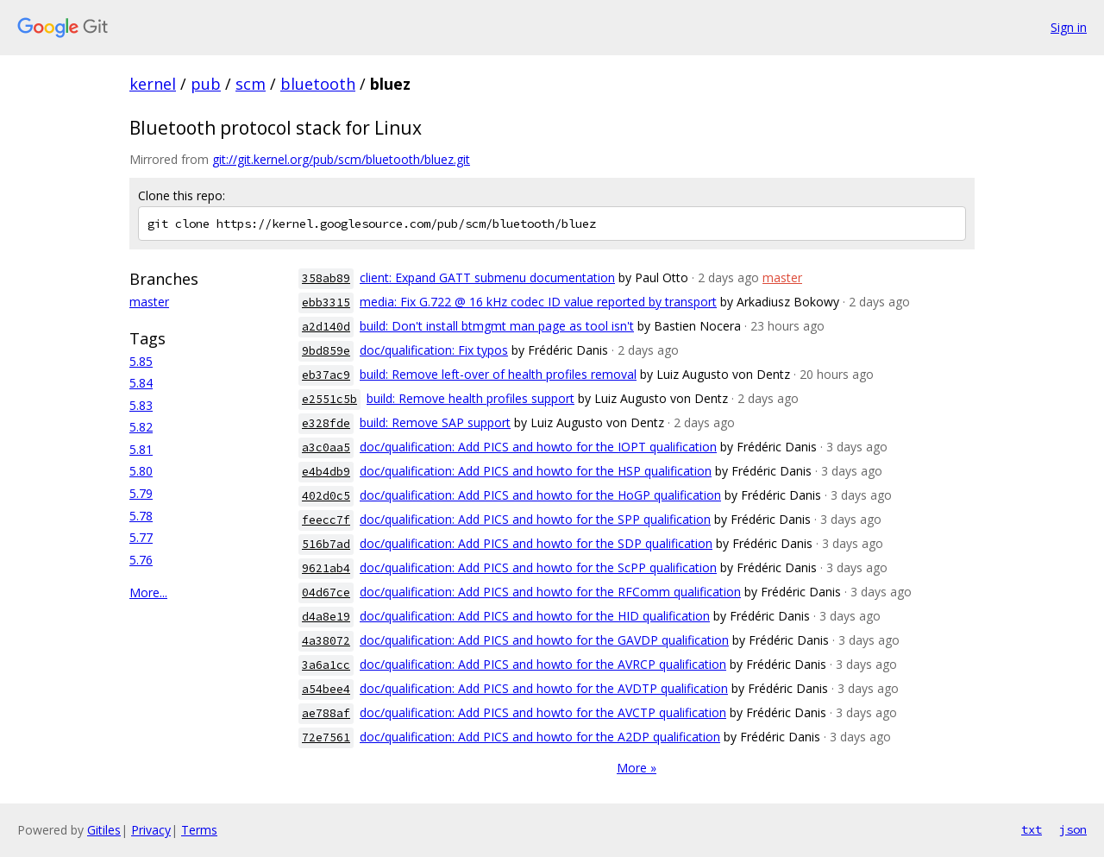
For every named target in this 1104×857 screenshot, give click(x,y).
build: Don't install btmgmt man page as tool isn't (497, 326)
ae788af (326, 713)
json (1073, 829)
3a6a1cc (326, 665)
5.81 (141, 449)
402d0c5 (326, 495)
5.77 (141, 537)
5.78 (141, 515)
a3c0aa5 (326, 447)
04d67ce (326, 592)
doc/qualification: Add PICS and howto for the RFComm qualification (550, 591)
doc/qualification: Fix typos (434, 350)
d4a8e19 (326, 616)
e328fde (326, 423)
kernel (152, 83)
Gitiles (104, 830)
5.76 (141, 559)
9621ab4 (326, 568)
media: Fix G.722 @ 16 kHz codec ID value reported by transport (538, 301)
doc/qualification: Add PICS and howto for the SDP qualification (536, 543)
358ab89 (326, 278)
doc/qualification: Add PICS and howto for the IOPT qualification (538, 446)
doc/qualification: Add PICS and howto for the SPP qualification (535, 519)
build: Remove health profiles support (470, 398)
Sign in (1069, 27)
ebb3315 (326, 302)
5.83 (141, 405)
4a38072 (326, 640)
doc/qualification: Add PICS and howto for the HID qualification (535, 616)
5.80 (141, 471)
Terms (199, 830)
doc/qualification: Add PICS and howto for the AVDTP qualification (544, 688)
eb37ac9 (326, 375)
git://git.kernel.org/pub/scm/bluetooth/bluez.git (341, 159)
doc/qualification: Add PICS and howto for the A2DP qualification (540, 736)
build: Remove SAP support (435, 422)
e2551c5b (329, 399)
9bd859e (326, 350)
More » (636, 767)
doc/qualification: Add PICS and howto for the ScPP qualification (538, 567)
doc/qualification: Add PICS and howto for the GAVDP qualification (544, 640)
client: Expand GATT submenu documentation (487, 277)
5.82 (141, 427)
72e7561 (326, 737)
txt (1031, 829)
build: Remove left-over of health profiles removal (498, 374)
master (149, 301)
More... (148, 592)
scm (250, 83)
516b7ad (326, 544)
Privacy (151, 830)
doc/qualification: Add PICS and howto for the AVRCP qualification (543, 664)
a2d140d (326, 326)
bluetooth (317, 83)
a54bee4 (326, 689)
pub (206, 83)
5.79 (141, 493)
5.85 (141, 361)
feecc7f (326, 520)
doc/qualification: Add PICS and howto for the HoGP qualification (540, 495)
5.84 (141, 383)
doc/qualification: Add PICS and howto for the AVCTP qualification (543, 712)
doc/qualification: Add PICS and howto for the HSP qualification (536, 471)
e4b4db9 (326, 471)
